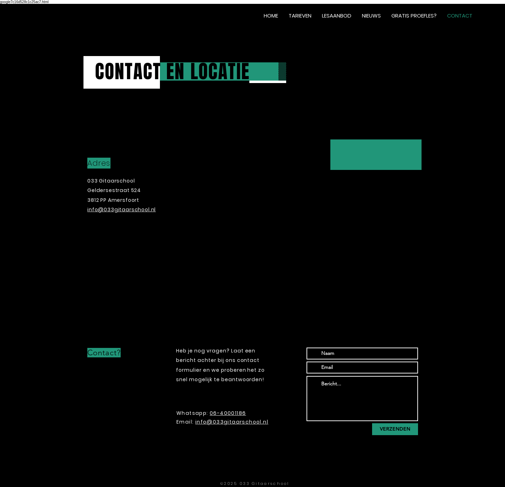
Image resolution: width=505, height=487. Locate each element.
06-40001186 (228, 413)
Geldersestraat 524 (114, 190)
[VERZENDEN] (395, 429)
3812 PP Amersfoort (113, 200)
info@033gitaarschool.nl (231, 421)
